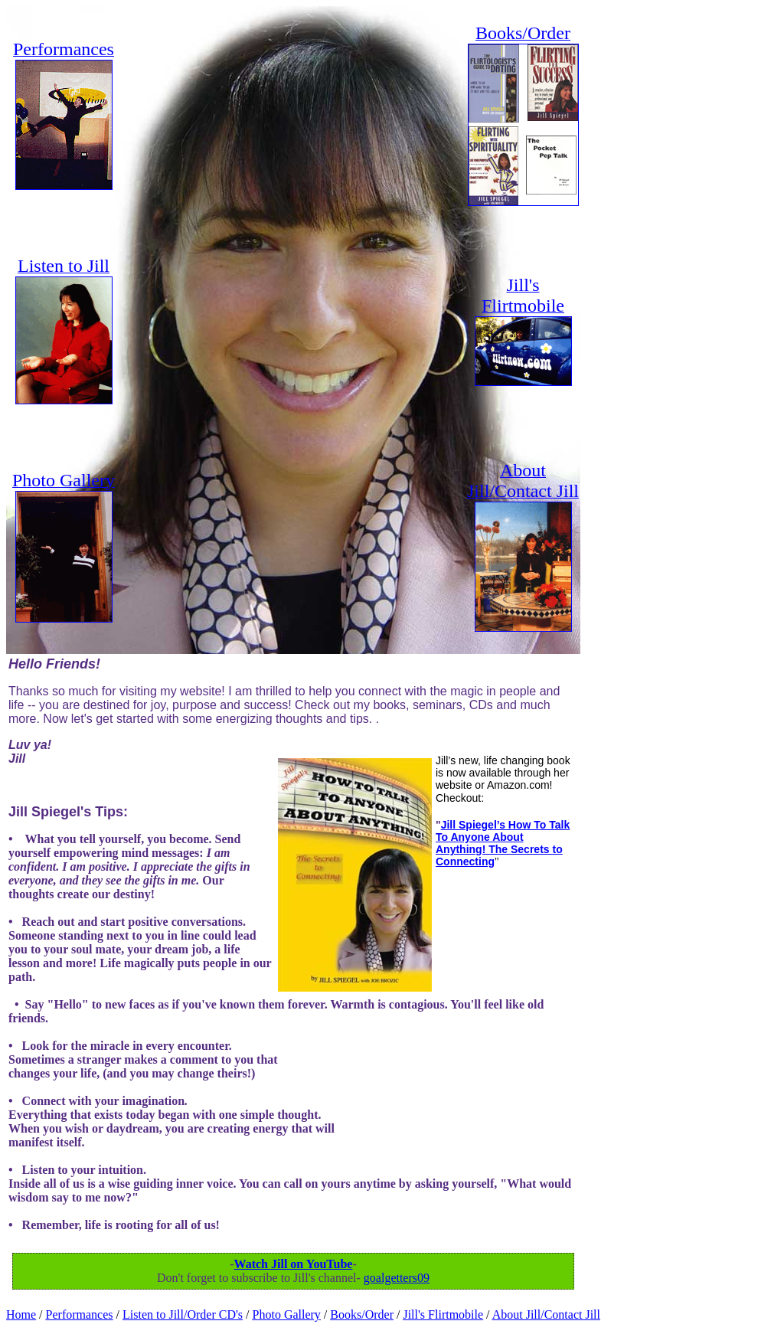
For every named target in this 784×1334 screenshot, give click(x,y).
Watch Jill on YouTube (293, 1263)
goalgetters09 (397, 1277)
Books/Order (362, 1314)
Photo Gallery (287, 1314)
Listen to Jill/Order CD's (182, 1314)
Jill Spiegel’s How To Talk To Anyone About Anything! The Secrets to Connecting (503, 843)
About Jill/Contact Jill (546, 1314)
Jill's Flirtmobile (443, 1314)
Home (21, 1314)
